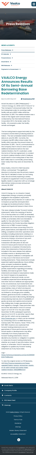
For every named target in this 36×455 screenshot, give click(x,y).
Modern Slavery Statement (18, 430)
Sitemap (6, 405)
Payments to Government (10, 69)
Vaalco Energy (14, 412)
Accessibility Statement (18, 434)
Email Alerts (5, 62)
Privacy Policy (18, 416)
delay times (28, 449)
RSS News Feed (8, 400)
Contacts (6, 395)
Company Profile (9, 390)
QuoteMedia (21, 447)
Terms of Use (18, 419)
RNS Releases (5, 65)
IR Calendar (5, 54)
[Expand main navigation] (33, 4)
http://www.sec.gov (8, 318)
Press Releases (6, 50)
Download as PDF (28, 99)
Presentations (6, 58)
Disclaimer (18, 423)
